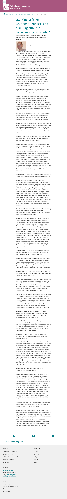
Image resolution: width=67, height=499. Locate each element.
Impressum (6, 488)
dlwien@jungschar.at (9, 476)
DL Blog (36, 451)
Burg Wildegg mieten (8, 484)
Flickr (35, 462)
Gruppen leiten (17, 14)
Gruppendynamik (29, 14)
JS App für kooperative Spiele (12, 457)
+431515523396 (11, 474)
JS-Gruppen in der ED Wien (10, 486)
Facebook (36, 454)
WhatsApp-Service (8, 459)
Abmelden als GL (8, 454)
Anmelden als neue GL (10, 451)
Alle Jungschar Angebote (15, 442)
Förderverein (7, 462)
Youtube (36, 459)
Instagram (36, 457)
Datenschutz (6, 491)
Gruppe (8, 14)
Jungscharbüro (8, 470)
